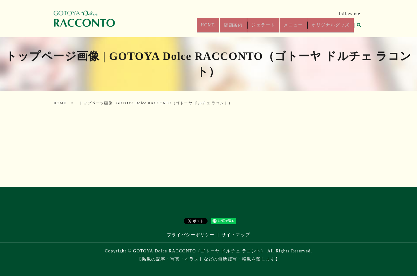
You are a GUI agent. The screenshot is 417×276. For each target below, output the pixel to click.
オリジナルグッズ (331, 27)
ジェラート (268, 27)
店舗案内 (240, 27)
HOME (216, 27)
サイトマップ (236, 235)
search (358, 27)
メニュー (296, 27)
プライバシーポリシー (191, 235)
